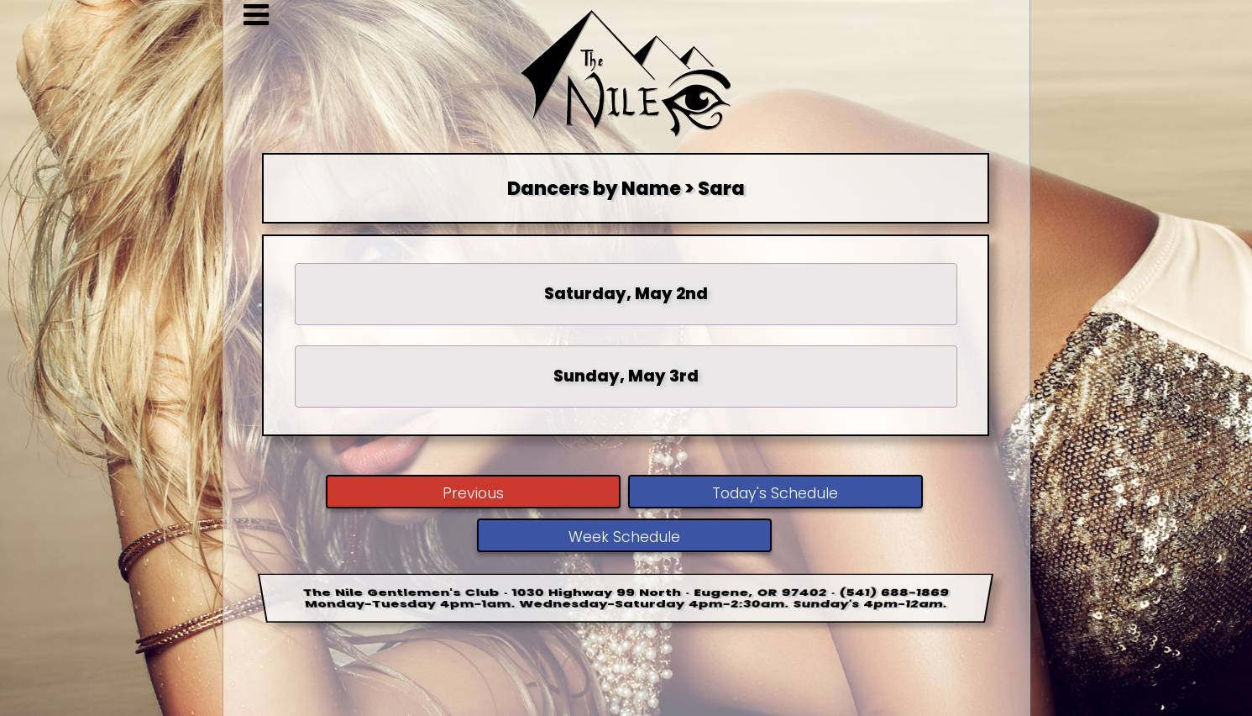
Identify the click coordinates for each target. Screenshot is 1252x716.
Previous (473, 493)
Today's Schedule (775, 493)
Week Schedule (624, 537)
